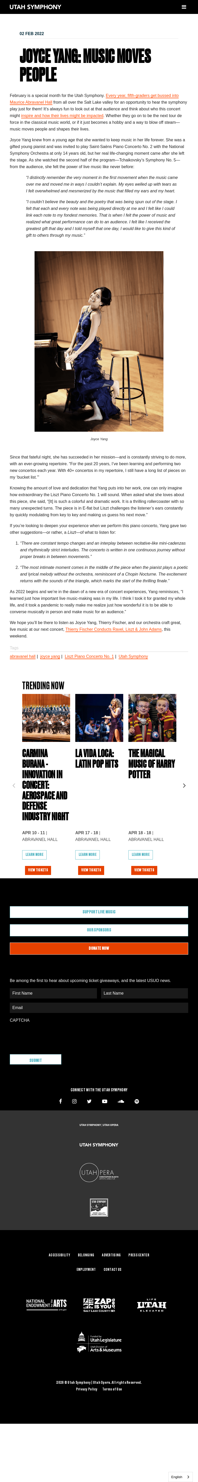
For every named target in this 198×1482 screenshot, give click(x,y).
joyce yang (50, 656)
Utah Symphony (133, 656)
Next (184, 796)
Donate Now (99, 974)
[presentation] (49, 1061)
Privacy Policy (87, 1412)
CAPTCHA (19, 1045)
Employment (86, 1293)
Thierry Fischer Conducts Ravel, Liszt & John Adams (113, 629)
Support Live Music (99, 937)
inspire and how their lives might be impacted (62, 115)
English (176, 1477)
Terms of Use (112, 1412)
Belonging (86, 1278)
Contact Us (113, 1293)
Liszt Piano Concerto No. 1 (89, 656)
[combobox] (180, 1477)
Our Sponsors (99, 955)
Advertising (111, 1278)
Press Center (138, 1278)
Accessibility (59, 1278)
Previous (13, 796)
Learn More (34, 880)
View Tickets (39, 895)
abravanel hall (23, 656)
